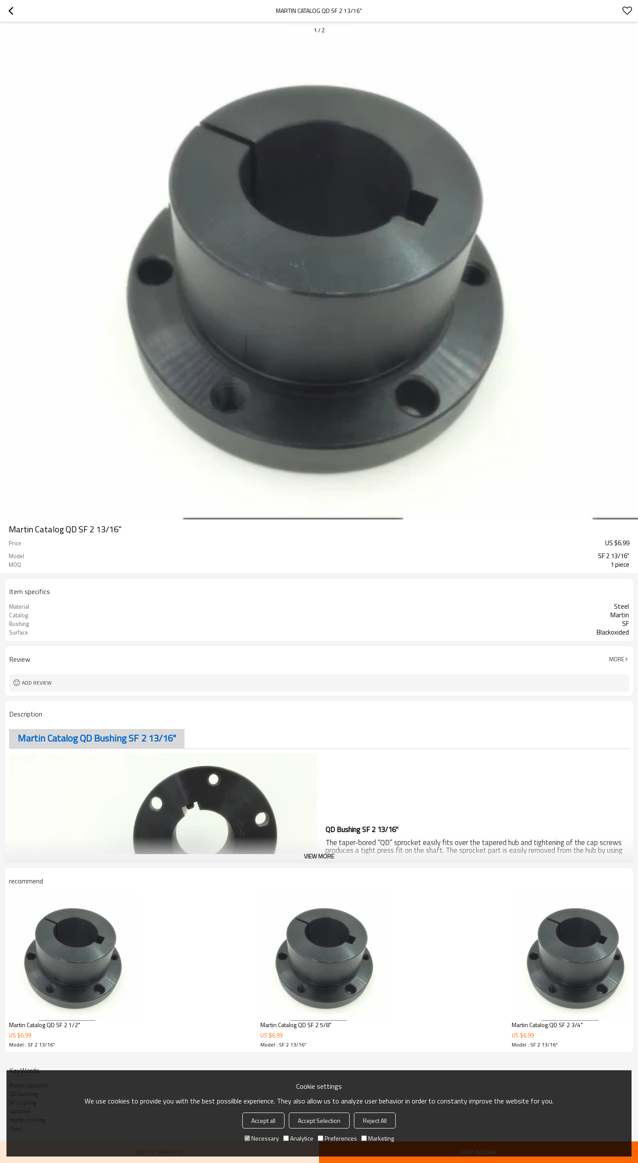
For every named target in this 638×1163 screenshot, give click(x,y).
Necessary (261, 1138)
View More (319, 856)
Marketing (377, 1138)
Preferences (337, 1138)
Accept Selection (319, 1120)
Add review (37, 683)
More (616, 659)
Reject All (375, 1120)
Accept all (263, 1120)
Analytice (298, 1138)
